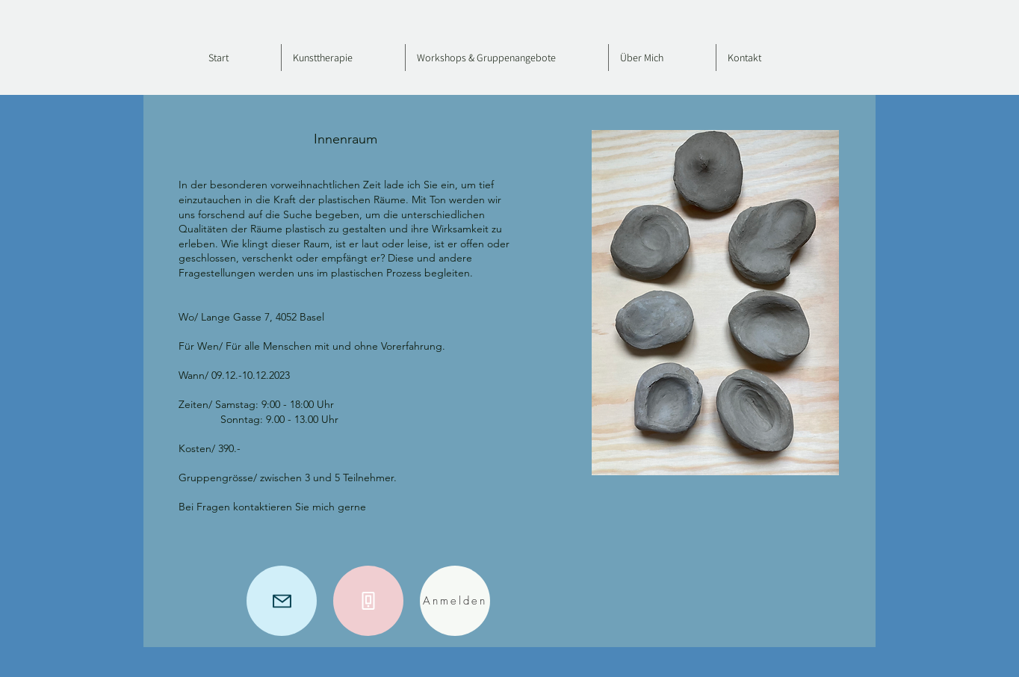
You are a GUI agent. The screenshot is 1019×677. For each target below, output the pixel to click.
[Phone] (368, 601)
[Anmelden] (455, 601)
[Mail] (282, 601)
